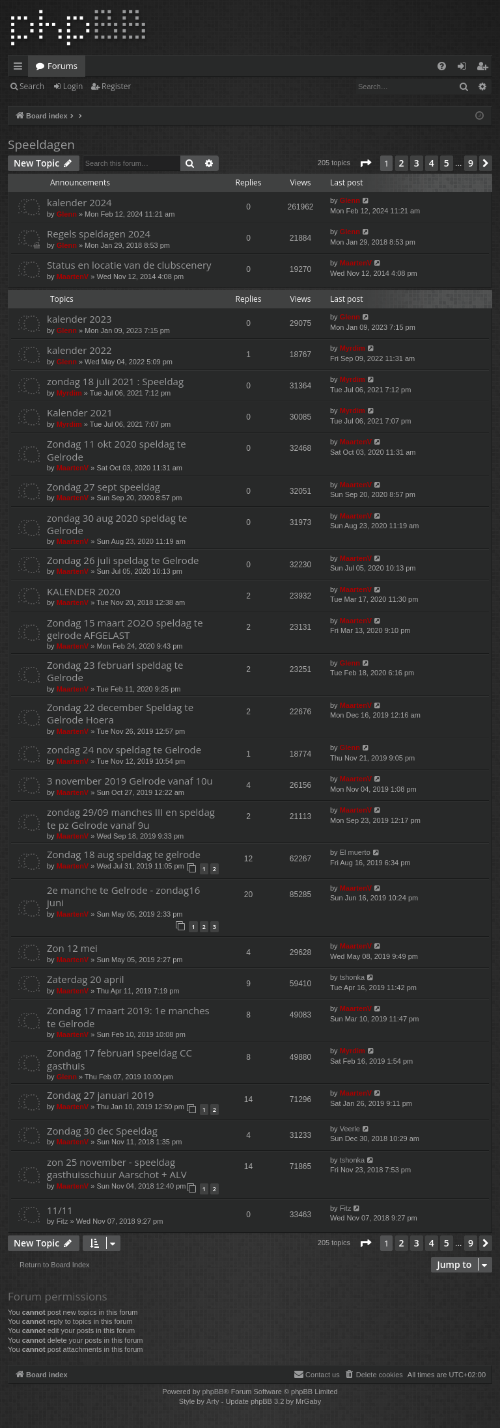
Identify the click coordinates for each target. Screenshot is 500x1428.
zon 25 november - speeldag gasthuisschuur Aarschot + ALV (117, 1168)
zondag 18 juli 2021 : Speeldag (115, 381)
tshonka (352, 977)
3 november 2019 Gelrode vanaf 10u (130, 780)
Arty (212, 1401)
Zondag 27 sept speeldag (103, 486)
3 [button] (416, 163)
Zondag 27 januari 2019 (100, 1094)
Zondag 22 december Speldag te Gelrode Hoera (120, 713)
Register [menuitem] (485, 68)
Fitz (62, 1221)
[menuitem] (442, 66)
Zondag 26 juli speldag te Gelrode (123, 560)
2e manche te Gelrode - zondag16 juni (123, 896)
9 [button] (470, 163)
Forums (62, 66)
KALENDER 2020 (83, 591)
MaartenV (73, 276)
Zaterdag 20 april (85, 979)
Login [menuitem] (464, 68)
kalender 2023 (79, 318)
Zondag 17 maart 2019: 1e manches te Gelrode (128, 1016)
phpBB (212, 1391)
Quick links (20, 68)
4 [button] (431, 163)
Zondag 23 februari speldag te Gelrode (115, 671)
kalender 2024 (79, 202)
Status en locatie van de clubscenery (129, 264)
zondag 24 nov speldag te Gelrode (124, 749)
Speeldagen (41, 144)
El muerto (355, 852)
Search (32, 86)
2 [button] (401, 163)
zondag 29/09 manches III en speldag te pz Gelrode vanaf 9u (131, 818)
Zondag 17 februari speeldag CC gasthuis (119, 1058)
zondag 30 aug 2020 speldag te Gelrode (117, 524)
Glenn (67, 214)
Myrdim (352, 348)
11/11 (60, 1210)
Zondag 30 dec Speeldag (102, 1130)
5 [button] (446, 163)
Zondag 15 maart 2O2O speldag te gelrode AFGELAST (125, 628)
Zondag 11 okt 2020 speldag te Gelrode (116, 450)
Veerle (350, 1129)
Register (116, 86)
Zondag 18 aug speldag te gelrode (124, 854)
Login (73, 86)
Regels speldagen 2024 (98, 233)
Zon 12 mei (72, 947)
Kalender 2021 (80, 412)
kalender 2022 (79, 350)
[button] (365, 163)
